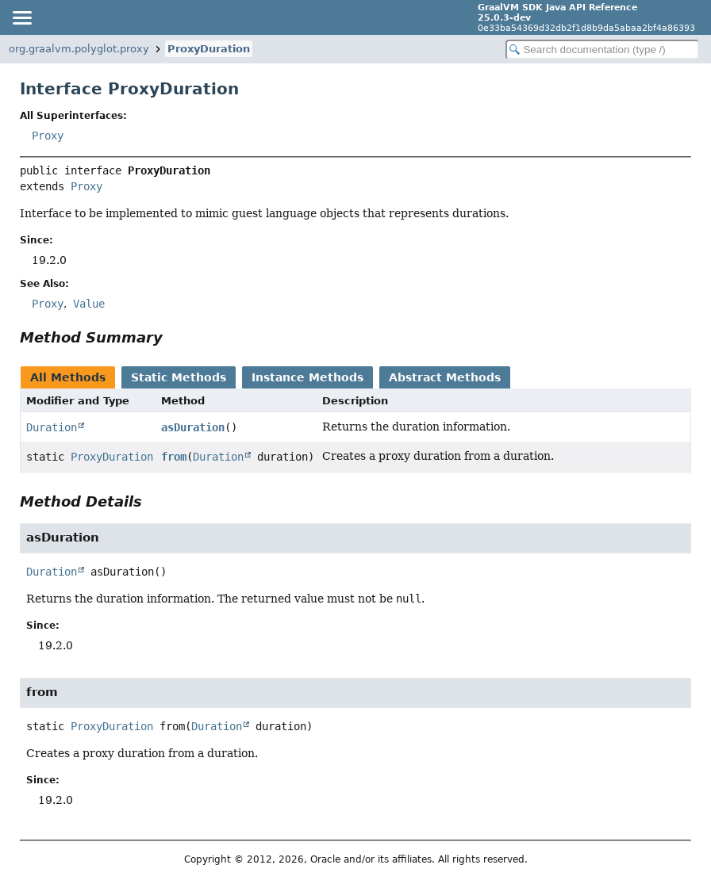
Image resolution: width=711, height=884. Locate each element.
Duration (51, 427)
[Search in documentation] (602, 49)
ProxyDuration (208, 49)
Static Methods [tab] (178, 377)
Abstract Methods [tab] (445, 377)
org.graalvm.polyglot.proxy (79, 49)
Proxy (47, 135)
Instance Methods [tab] (307, 377)
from (173, 456)
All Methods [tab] (68, 377)
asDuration (193, 427)
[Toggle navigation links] (21, 17)
